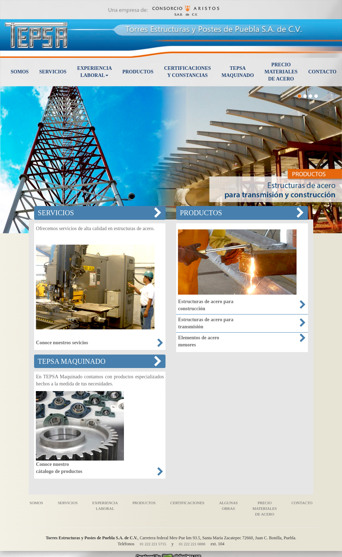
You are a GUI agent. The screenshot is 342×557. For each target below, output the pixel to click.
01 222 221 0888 (192, 544)
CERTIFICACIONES (187, 503)
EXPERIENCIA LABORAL (105, 506)
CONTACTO (302, 503)
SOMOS (36, 503)
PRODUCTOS (144, 503)
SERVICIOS (68, 503)
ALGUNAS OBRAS (228, 506)
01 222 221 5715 (153, 544)
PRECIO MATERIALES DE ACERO (265, 508)
